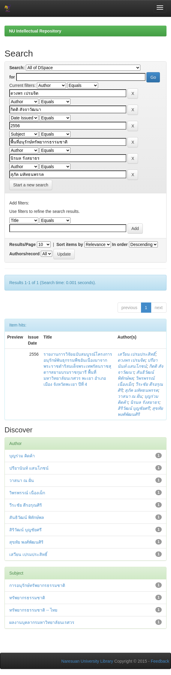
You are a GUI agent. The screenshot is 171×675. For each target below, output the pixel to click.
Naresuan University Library (87, 661)
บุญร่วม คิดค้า (22, 455)
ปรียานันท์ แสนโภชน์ (29, 468)
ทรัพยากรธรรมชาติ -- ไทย (33, 610)
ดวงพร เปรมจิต (132, 360)
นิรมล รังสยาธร (144, 402)
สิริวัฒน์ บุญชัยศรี (134, 408)
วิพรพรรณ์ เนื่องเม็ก (27, 492)
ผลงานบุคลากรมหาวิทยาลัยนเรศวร (41, 622)
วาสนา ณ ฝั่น (130, 396)
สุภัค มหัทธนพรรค (141, 390)
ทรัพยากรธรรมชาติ (27, 597)
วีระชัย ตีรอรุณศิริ (25, 505)
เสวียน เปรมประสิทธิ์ (137, 354)
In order (120, 244)
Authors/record (24, 253)
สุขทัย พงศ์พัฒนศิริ (26, 542)
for (12, 77)
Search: (17, 67)
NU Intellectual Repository (35, 31)
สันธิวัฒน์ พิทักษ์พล (26, 517)
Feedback (160, 661)
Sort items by (69, 244)
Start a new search (30, 185)
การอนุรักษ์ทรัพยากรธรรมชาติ (37, 585)
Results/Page (22, 244)
